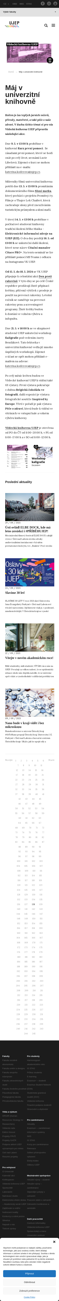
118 (33, 880)
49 (40, 803)
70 (30, 827)
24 (29, 780)
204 (18, 985)
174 (33, 947)
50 (16, 808)
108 (18, 871)
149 (26, 918)
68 (16, 827)
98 (33, 856)
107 (41, 866)
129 (26, 894)
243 (41, 1028)
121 (26, 885)
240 (18, 1028)
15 (36, 770)
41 (43, 794)
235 (41, 1019)
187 (40, 961)
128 (18, 894)
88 (20, 847)
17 (17, 775)
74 (23, 832)
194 (33, 971)
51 (23, 808)
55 (16, 813)
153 (26, 923)
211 (41, 990)
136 (18, 904)
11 (41, 765)
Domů (11, 72)
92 (19, 851)
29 (30, 784)
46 (19, 803)
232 (18, 1019)
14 (30, 770)
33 (23, 789)
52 (29, 808)
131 (41, 894)
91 (40, 847)
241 (26, 1028)
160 (18, 933)
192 (18, 971)
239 (41, 1024)
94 (33, 851)
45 (40, 799)
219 (40, 1000)
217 (26, 1000)
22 (16, 780)
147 (41, 914)
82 (43, 837)
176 (18, 952)
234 (33, 1019)
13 (23, 770)
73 (16, 832)
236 (18, 1024)
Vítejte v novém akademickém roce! (29, 658)
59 (43, 813)
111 (41, 871)
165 (26, 937)
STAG (29, 4)
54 (43, 808)
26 (43, 780)
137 (26, 904)
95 (40, 851)
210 (34, 990)
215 (40, 995)
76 (36, 832)
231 (41, 1014)
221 (26, 1004)
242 (33, 1028)
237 (26, 1024)
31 (43, 784)
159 (40, 928)
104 (18, 866)
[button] (54, 1241)
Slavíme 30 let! (15, 592)
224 (18, 1009)
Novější (8, 760)
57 (30, 813)
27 (16, 784)
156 (18, 928)
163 (41, 933)
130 (33, 894)
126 (33, 890)
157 (26, 928)
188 (18, 966)
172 (18, 947)
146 (33, 914)
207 (41, 985)
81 (36, 837)
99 (40, 856)
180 (18, 957)
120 (18, 885)
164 (18, 937)
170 (33, 942)
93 (26, 851)
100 (18, 861)
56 (23, 813)
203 (41, 981)
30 (36, 784)
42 (19, 799)
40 (36, 794)
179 (40, 952)
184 (18, 961)
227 (41, 1009)
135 (40, 899)
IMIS (22, 4)
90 (33, 847)
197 (26, 976)
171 (41, 942)
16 (42, 770)
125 (26, 890)
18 (23, 775)
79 (23, 837)
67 (40, 823)
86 (36, 842)
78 (16, 837)
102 (33, 861)
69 (23, 827)
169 (26, 942)
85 (30, 842)
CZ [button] (6, 4)
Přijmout (29, 1273)
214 (33, 995)
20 (36, 775)
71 (37, 827)
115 (40, 875)
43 (26, 799)
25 (36, 780)
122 (33, 885)
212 (18, 995)
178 (33, 952)
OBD (14, 4)
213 (26, 995)
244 (26, 1033)
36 (43, 789)
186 (33, 961)
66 (33, 823)
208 (18, 990)
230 (34, 1014)
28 (23, 784)
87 (43, 842)
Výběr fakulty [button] (29, 12)
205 (26, 985)
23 (23, 780)
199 (41, 976)
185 (26, 961)
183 (40, 957)
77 (43, 832)
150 (33, 918)
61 (26, 818)
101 (26, 861)
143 (41, 909)
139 (40, 904)
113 (26, 875)
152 (18, 923)
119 (40, 880)
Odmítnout (29, 1282)
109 (26, 871)
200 (18, 981)
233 (26, 1019)
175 (40, 947)
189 (26, 966)
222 (33, 1004)
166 (33, 937)
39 (29, 794)
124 (18, 890)
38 (23, 794)
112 (19, 875)
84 (23, 842)
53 (36, 808)
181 (26, 957)
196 (18, 976)
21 (43, 775)
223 (41, 1004)
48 (33, 803)
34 (29, 789)
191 (41, 966)
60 (20, 818)
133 (26, 899)
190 (33, 966)
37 (16, 794)
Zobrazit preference (29, 1290)
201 (26, 981)
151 (41, 918)
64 (19, 823)
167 (41, 937)
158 (33, 928)
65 (26, 823)
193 (26, 971)
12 (17, 770)
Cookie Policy (29, 1297)
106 (33, 866)
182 (33, 957)
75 (30, 832)
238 (33, 1024)
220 (18, 1004)
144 (18, 914)
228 (18, 1014)
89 (26, 847)
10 (35, 765)
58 (36, 813)
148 (18, 918)
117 (26, 880)
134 (33, 899)
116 (19, 880)
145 (26, 914)
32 (16, 789)
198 (33, 976)
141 (26, 909)
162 (33, 933)
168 (18, 942)
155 (40, 923)
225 (26, 1009)
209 (26, 990)
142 (33, 909)
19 (29, 775)
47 (26, 803)
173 (26, 947)
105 (26, 866)
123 (40, 885)
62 (33, 818)
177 (26, 952)
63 (40, 818)
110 (34, 871)
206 (34, 985)
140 (18, 909)
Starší (51, 760)
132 (18, 899)
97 (26, 856)
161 (26, 933)
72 (43, 827)
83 (16, 842)
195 (41, 971)
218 (33, 1000)
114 (33, 875)
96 (19, 856)
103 (41, 861)
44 (33, 799)
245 (34, 1033)
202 (33, 981)
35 (36, 789)
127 (40, 890)
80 (30, 837)
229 (26, 1014)
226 (33, 1009)
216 (18, 1000)
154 (33, 923)
